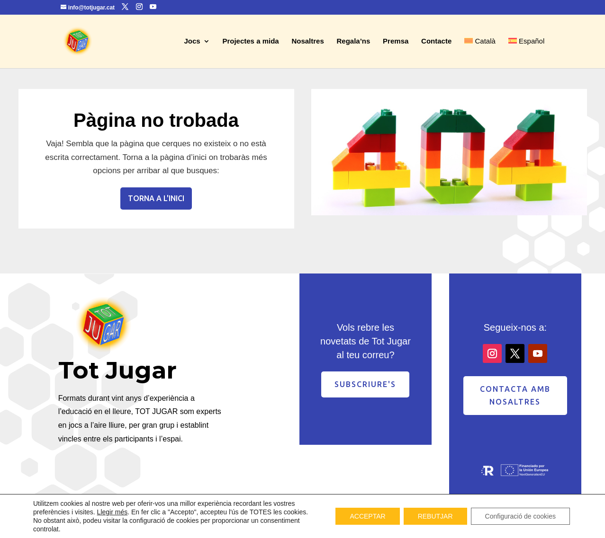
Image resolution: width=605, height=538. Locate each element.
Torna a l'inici (156, 198)
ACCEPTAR (367, 516)
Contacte (436, 41)
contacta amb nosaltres (515, 395)
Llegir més (112, 512)
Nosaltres (307, 41)
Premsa (395, 41)
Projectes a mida (250, 41)
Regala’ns (353, 41)
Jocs (192, 41)
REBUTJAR (435, 516)
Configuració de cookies (520, 516)
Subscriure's (365, 384)
